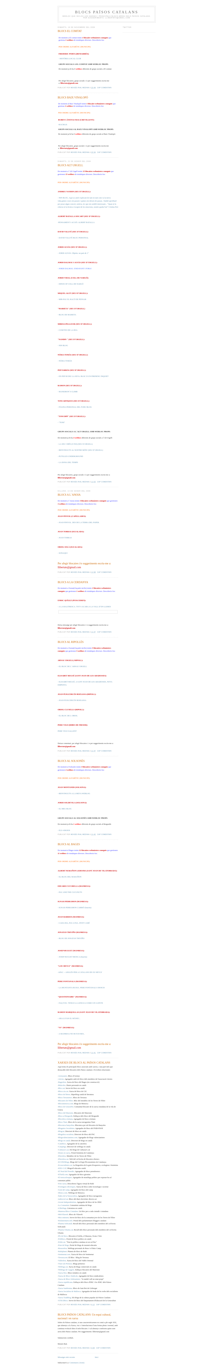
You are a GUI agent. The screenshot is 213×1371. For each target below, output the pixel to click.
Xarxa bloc (62, 1273)
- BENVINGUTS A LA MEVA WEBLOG (74, 793)
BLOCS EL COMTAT (70, 31)
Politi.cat (61, 1242)
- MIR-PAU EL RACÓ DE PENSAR (72, 299)
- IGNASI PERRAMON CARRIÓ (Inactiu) (74, 907)
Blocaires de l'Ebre (65, 1100)
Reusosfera (62, 1248)
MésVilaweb (63, 1214)
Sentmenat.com (64, 1254)
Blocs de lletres (64, 1094)
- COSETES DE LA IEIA (68, 330)
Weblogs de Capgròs (66, 1270)
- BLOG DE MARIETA (67, 315)
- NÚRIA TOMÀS (65, 361)
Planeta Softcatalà (65, 1223)
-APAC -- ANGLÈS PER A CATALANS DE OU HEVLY (80, 972)
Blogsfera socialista (65, 1134)
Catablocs (62, 1144)
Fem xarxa (62, 1183)
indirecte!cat (63, 1199)
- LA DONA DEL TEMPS (68, 462)
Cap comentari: (105, 87)
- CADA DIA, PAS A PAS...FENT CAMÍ (74, 923)
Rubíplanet (62, 1251)
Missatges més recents (66, 1357)
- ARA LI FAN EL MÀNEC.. (69, 1018)
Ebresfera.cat (63, 1159)
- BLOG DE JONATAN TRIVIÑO (71, 938)
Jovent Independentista (67, 1202)
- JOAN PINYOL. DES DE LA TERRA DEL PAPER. (78, 522)
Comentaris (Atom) (76, 1363)
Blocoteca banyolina (66, 1125)
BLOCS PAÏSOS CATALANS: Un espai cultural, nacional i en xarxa (84, 1316)
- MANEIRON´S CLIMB (68, 391)
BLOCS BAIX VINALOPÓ (73, 97)
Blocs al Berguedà (65, 1116)
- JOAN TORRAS (65, 538)
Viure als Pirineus (65, 1264)
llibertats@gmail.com (69, 83)
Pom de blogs (63, 1245)
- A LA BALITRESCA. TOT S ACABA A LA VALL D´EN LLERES (84, 606)
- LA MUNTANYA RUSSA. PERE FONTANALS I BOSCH (81, 987)
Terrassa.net (62, 1257)
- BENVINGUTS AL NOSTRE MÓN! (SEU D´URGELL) (80, 450)
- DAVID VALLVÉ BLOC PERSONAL (73, 238)
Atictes (61, 1079)
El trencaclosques (65, 1177)
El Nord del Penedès (66, 1171)
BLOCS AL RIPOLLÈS (71, 642)
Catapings (62, 1147)
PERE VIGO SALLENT (67, 731)
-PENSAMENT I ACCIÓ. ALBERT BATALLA (76, 222)
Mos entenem (63, 1217)
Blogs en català (64, 1140)
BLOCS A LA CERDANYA (73, 582)
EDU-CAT (62, 1168)
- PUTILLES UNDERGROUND (70, 456)
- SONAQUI (62, 553)
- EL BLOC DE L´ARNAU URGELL (72, 666)
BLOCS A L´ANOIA (69, 494)
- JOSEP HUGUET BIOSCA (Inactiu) (72, 957)
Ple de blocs (63, 1236)
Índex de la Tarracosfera (67, 1196)
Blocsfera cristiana (65, 1119)
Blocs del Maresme (65, 1113)
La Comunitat (63, 1205)
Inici (96, 1357)
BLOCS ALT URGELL (70, 165)
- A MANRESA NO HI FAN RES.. (71, 1034)
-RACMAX (62, 124)
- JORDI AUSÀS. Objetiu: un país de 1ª (73, 253)
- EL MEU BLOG (65, 809)
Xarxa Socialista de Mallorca (69, 1291)
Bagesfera (62, 1082)
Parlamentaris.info (65, 1220)
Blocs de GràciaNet (65, 1107)
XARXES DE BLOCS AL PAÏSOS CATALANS (84, 1062)
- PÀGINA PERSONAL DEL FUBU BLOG (75, 407)
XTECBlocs (63, 1300)
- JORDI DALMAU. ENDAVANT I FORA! (75, 268)
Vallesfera (62, 1260)
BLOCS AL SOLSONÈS (71, 760)
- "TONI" (61, 422)
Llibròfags (62, 1208)
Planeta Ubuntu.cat (65, 1230)
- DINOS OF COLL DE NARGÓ (70, 284)
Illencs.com (62, 1193)
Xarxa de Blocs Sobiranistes (69, 1279)
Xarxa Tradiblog (64, 1297)
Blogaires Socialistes (66, 1128)
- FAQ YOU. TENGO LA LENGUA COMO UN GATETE (80, 1003)
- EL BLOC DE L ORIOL (68, 716)
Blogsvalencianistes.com (67, 1137)
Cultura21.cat (63, 1150)
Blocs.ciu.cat (63, 1091)
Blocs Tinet (62, 1122)
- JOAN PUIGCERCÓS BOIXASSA (72, 700)
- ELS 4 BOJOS (64, 830)
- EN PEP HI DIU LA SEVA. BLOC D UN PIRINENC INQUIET (83, 376)
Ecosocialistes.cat (65, 1165)
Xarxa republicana (65, 1282)
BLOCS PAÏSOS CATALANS (106, 12)
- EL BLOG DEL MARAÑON (69, 877)
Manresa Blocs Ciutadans (68, 1211)
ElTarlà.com (63, 1174)
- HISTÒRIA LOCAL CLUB (70, 58)
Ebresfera (62, 1156)
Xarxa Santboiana (65, 1288)
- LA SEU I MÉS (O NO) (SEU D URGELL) (75, 444)
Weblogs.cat (63, 1267)
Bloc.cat (61, 1088)
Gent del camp (64, 1190)
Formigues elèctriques (66, 1187)
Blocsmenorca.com (65, 1103)
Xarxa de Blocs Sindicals (68, 1276)
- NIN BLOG (63, 345)
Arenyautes (62, 1076)
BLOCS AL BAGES (69, 844)
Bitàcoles (61, 1085)
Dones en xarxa (64, 1153)
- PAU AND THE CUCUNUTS (70, 892)
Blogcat (61, 1131)
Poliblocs (61, 1239)
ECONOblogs (63, 1162)
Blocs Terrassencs (65, 1097)
